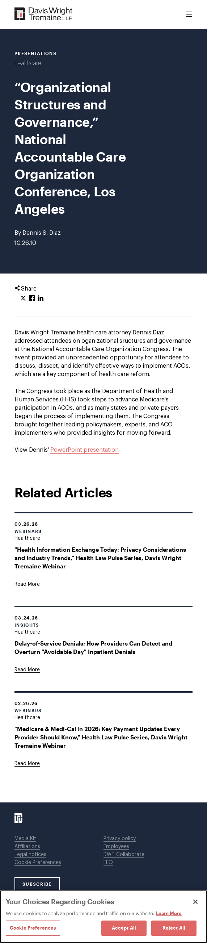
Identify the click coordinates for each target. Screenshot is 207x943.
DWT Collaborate (124, 854)
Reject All (173, 928)
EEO (108, 862)
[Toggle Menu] (189, 14)
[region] (103, 916)
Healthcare (27, 63)
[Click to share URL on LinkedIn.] (40, 298)
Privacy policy (120, 838)
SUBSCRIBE (37, 883)
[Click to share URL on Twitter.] (23, 298)
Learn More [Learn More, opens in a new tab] (169, 913)
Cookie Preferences (37, 862)
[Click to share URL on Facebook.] (32, 298)
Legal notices (30, 854)
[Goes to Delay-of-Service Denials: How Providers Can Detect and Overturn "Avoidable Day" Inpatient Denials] (27, 670)
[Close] (195, 902)
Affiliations (27, 846)
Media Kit (25, 838)
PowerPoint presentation (84, 450)
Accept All (124, 928)
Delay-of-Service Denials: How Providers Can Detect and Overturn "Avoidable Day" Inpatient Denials (93, 647)
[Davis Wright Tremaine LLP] (43, 14)
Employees (116, 846)
